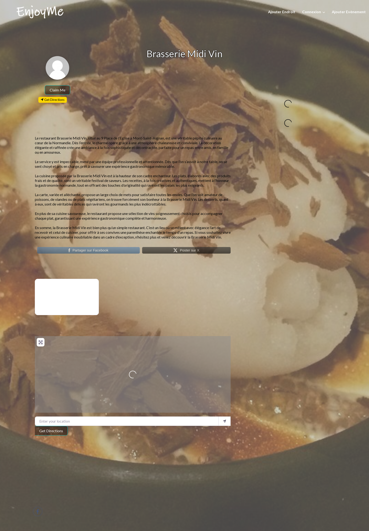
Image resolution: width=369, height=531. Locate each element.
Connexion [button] (311, 11)
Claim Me (57, 90)
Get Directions (51, 430)
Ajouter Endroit (281, 11)
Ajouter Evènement (349, 11)
